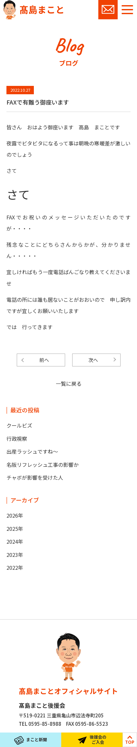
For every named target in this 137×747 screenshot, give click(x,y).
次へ (93, 359)
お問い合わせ (108, 9)
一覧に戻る (69, 383)
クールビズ (19, 425)
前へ (44, 359)
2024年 (14, 541)
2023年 (14, 554)
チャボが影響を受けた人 (34, 477)
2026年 (14, 515)
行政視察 (16, 438)
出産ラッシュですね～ (32, 451)
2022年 (14, 567)
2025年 (14, 528)
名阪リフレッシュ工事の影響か (42, 464)
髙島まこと (41, 9)
